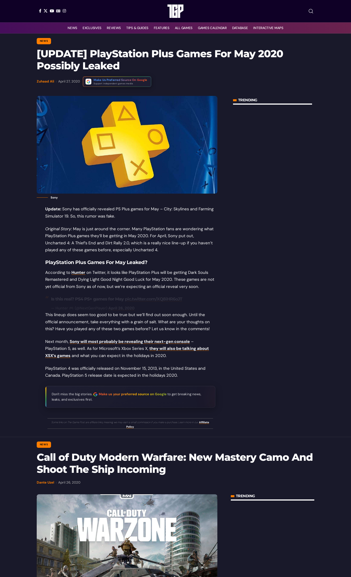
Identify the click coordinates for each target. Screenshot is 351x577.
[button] (311, 11)
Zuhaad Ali (45, 81)
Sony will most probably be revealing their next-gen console (130, 341)
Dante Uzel (45, 482)
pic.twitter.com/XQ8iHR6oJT (153, 299)
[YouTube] (52, 11)
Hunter (78, 272)
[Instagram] (64, 11)
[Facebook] (40, 11)
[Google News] (58, 11)
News (44, 41)
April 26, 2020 (121, 308)
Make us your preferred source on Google (133, 394)
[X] (46, 11)
